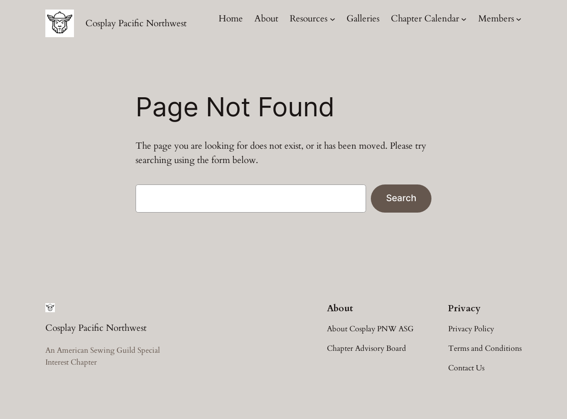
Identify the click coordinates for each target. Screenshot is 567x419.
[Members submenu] (519, 19)
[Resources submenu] (333, 19)
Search (401, 198)
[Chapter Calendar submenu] (464, 19)
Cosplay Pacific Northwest (136, 23)
